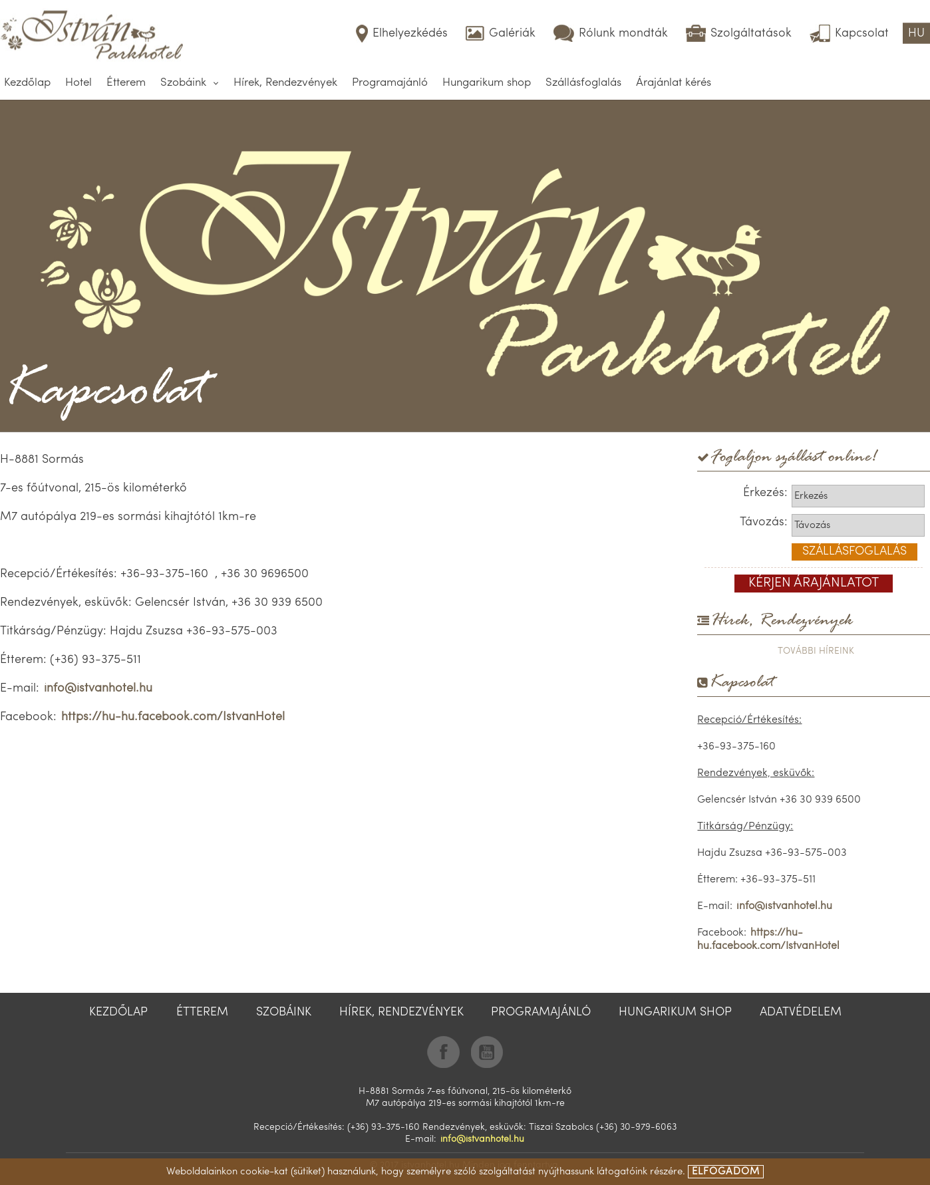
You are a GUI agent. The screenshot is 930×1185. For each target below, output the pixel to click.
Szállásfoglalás (583, 82)
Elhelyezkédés (410, 33)
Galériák (512, 33)
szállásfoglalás (854, 551)
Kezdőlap (27, 82)
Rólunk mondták (623, 33)
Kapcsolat (862, 33)
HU (916, 33)
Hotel (78, 82)
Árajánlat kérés (673, 82)
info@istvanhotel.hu (98, 688)
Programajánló (390, 82)
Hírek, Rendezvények (285, 82)
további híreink (816, 651)
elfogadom (726, 1172)
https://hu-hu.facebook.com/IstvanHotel (173, 717)
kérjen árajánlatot (813, 583)
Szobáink (183, 82)
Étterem (126, 82)
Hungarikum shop (486, 82)
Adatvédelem (801, 1012)
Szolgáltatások (751, 33)
